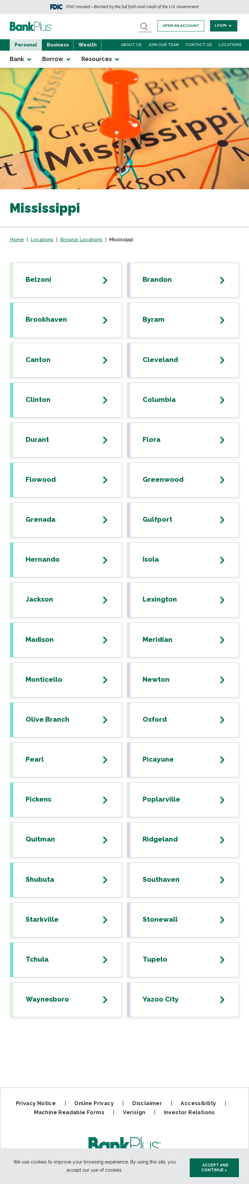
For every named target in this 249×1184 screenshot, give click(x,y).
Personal (26, 45)
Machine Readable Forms (69, 1112)
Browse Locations (81, 240)
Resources (100, 59)
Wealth (87, 45)
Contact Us (198, 45)
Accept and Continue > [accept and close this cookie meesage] (215, 1167)
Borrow (57, 59)
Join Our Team (163, 45)
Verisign (134, 1112)
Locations (230, 45)
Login (224, 25)
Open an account (181, 26)
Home (17, 240)
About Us (131, 45)
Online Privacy (94, 1103)
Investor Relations (189, 1112)
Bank (21, 59)
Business (58, 45)
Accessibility (198, 1103)
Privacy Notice (36, 1103)
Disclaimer (147, 1103)
